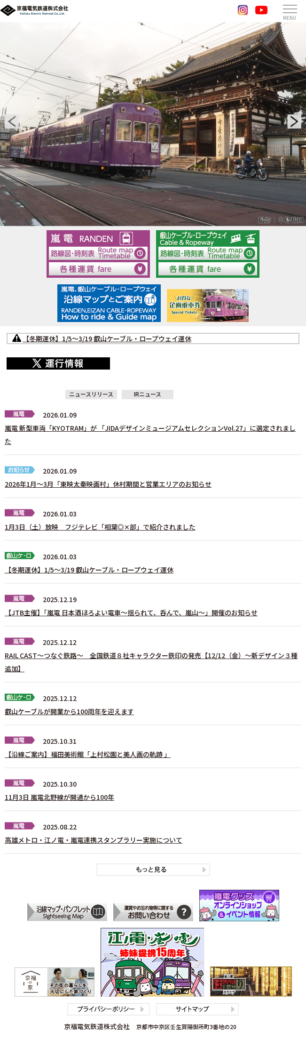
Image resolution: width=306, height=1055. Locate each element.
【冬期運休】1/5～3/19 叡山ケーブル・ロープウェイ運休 (89, 569)
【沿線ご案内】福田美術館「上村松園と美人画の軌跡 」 (88, 754)
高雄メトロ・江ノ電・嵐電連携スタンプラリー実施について (93, 840)
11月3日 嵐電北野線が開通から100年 (59, 797)
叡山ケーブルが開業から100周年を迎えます (69, 711)
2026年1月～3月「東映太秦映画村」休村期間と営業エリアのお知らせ (108, 484)
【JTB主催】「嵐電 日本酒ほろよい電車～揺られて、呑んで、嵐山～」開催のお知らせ (131, 612)
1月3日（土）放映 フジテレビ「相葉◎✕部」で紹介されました (100, 527)
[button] (12, 121)
